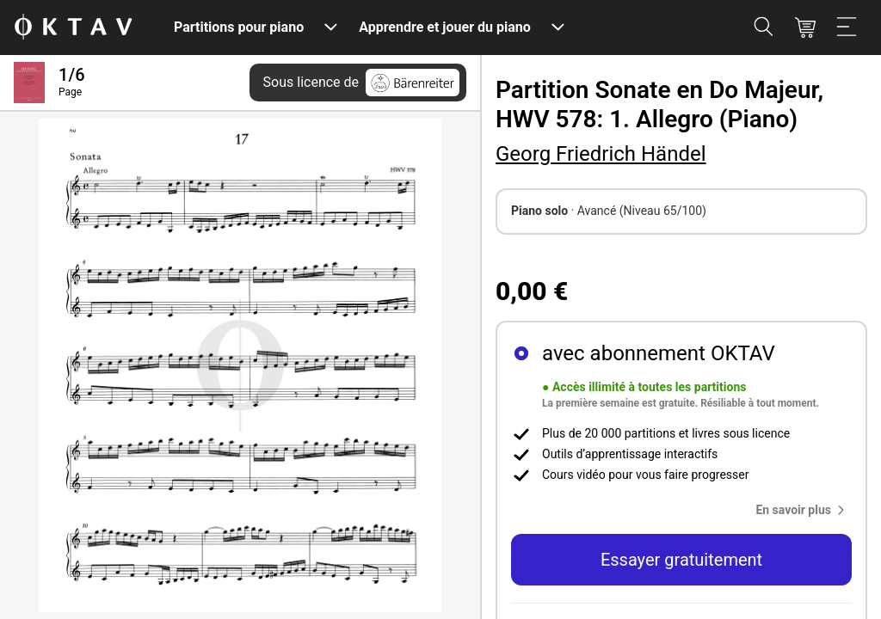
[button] (803, 509)
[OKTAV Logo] (73, 28)
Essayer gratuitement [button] (681, 559)
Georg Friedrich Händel (601, 154)
